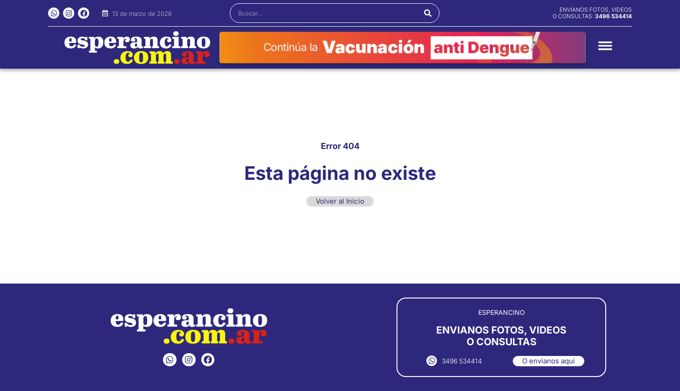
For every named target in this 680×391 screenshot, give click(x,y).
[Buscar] (428, 13)
